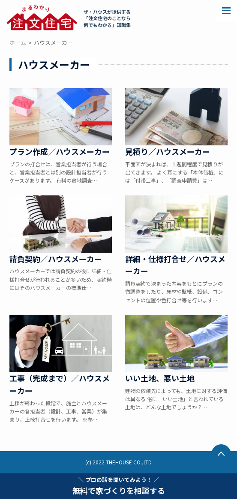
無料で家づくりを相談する (118, 485)
